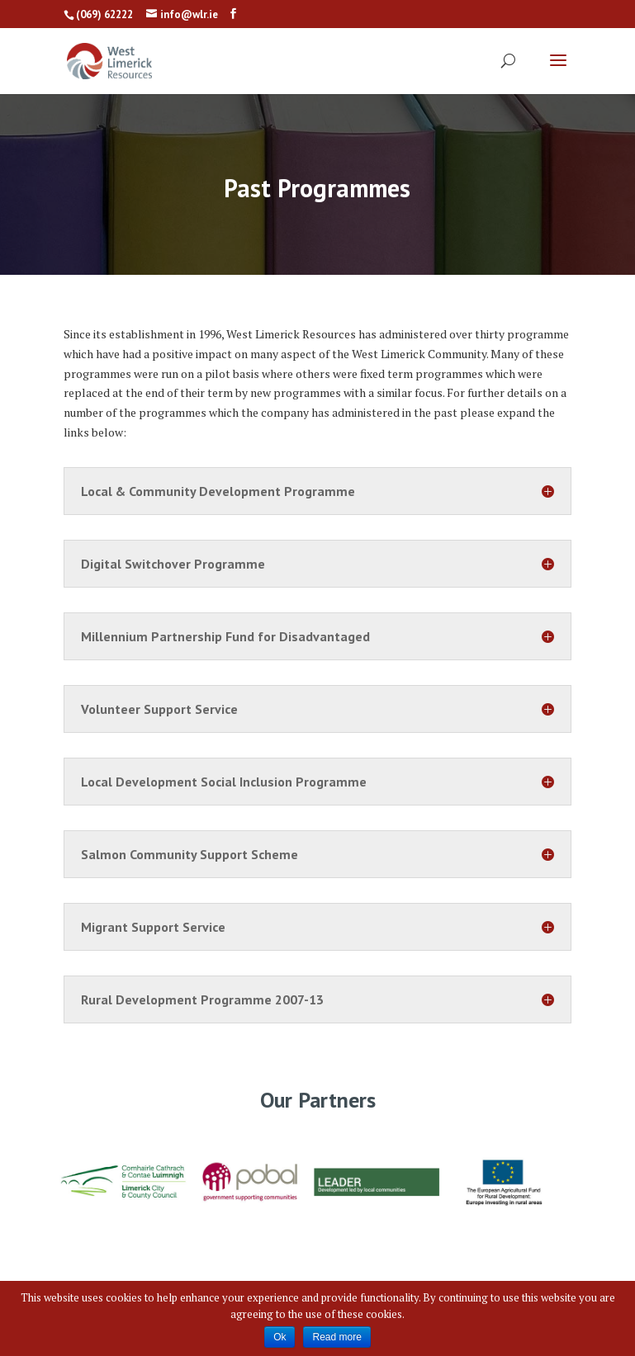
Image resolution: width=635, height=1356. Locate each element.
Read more (336, 1337)
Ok (279, 1337)
